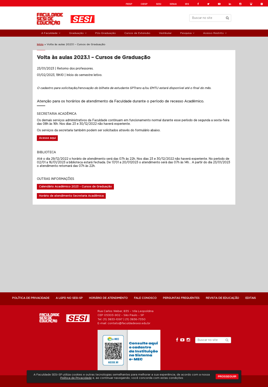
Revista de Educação (222, 298)
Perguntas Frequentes (181, 298)
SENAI (173, 4)
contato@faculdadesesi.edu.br (129, 323)
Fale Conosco (145, 298)
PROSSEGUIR (227, 376)
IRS (187, 4)
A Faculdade (49, 33)
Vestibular (165, 33)
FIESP (129, 4)
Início (40, 44)
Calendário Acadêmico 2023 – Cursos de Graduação (75, 186)
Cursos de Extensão (137, 33)
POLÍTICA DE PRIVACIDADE (30, 298)
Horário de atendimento (108, 298)
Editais (250, 298)
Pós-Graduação (105, 33)
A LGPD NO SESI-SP (69, 298)
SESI (158, 4)
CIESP (144, 4)
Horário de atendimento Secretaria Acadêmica (71, 196)
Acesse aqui (47, 138)
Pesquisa (186, 33)
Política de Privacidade (76, 378)
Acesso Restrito (213, 33)
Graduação (76, 33)
